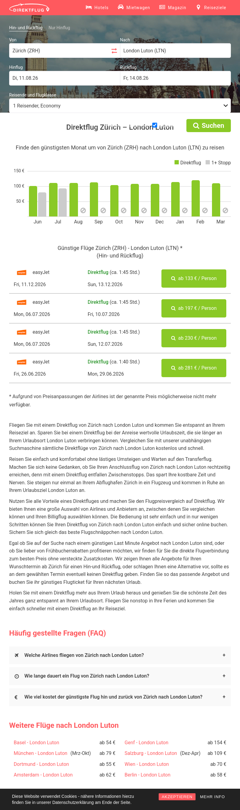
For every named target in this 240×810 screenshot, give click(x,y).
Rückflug (128, 67)
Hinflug (16, 67)
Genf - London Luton (146, 742)
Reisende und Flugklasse (32, 95)
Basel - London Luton (36, 742)
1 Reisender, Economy (37, 106)
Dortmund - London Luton (41, 764)
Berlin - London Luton (148, 775)
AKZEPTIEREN (177, 796)
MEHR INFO (212, 796)
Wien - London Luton (147, 764)
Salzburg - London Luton (151, 753)
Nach (125, 39)
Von (12, 39)
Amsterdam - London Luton (43, 775)
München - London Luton (40, 753)
